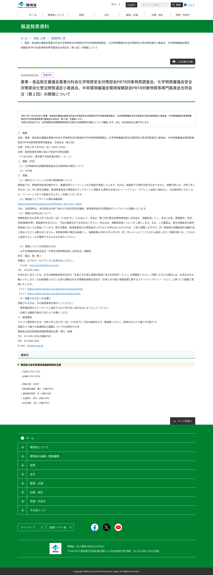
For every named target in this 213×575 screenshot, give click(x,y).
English (131, 4)
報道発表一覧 (58, 38)
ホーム (30, 15)
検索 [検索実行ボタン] (178, 4)
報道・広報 (39, 38)
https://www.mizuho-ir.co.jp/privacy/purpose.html (55, 289)
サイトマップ (28, 527)
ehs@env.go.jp (35, 345)
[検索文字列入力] (155, 4)
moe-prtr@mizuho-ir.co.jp (44, 265)
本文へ (114, 4)
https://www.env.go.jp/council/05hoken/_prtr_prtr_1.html (50, 203)
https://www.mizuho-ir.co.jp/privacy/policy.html (53, 293)
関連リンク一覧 (58, 527)
